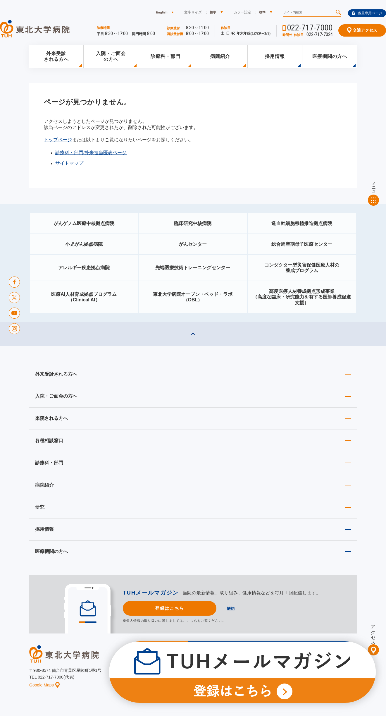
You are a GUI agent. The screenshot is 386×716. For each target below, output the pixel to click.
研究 (39, 506)
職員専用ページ (367, 13)
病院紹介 (220, 56)
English (162, 12)
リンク (351, 674)
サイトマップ (69, 163)
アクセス (373, 632)
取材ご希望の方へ (206, 665)
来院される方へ (51, 418)
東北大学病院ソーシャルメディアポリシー (323, 665)
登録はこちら (169, 608)
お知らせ (172, 674)
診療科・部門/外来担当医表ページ (91, 152)
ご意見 (299, 674)
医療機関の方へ (329, 56)
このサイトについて (229, 674)
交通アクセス (362, 30)
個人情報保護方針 (270, 674)
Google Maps (44, 685)
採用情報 (275, 56)
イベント (196, 674)
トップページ (58, 139)
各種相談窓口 (49, 440)
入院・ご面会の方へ (111, 56)
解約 (231, 608)
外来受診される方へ (56, 56)
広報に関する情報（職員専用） (255, 665)
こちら (192, 620)
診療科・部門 (165, 56)
